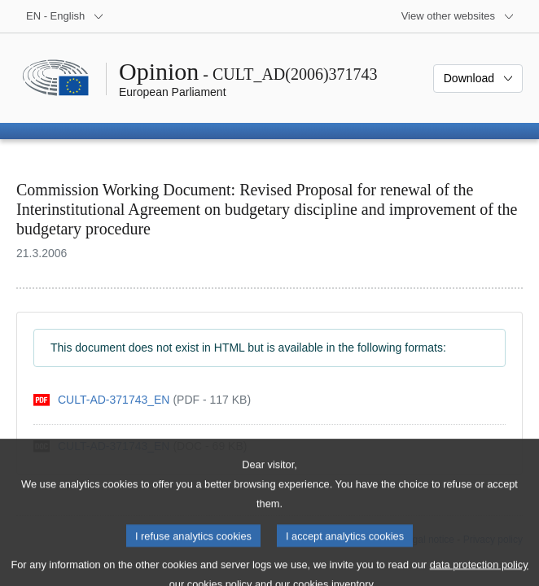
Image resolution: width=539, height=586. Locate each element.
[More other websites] (458, 16)
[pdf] (142, 400)
